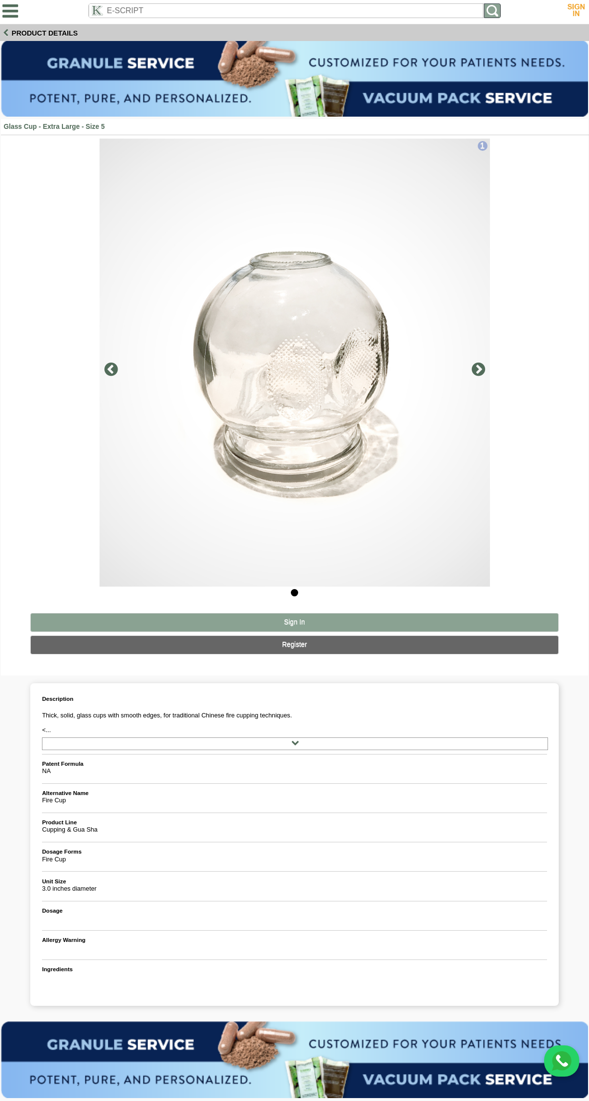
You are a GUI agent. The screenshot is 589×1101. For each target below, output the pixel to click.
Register (294, 644)
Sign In (294, 622)
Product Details (45, 33)
